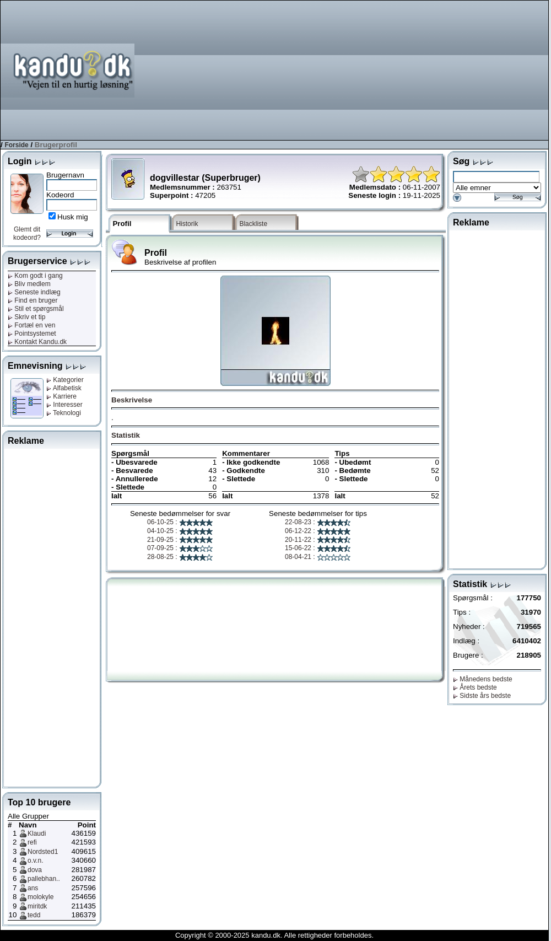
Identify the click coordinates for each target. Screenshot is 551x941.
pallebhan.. (44, 879)
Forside (16, 145)
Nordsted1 (43, 852)
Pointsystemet (32, 333)
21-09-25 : (180, 540)
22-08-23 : (318, 522)
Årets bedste (475, 687)
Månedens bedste (482, 679)
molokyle (40, 897)
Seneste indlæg (34, 292)
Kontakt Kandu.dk (37, 342)
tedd (34, 915)
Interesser (64, 404)
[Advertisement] (478, 69)
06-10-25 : (180, 522)
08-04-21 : (318, 557)
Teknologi (63, 413)
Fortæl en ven (31, 325)
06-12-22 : (318, 531)
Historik (187, 224)
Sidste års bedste (482, 696)
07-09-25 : (180, 548)
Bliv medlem (29, 284)
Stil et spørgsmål (36, 309)
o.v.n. (35, 860)
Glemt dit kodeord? (27, 233)
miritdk (37, 906)
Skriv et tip (26, 317)
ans (33, 888)
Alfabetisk (64, 388)
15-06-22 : (318, 548)
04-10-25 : (180, 531)
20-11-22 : (318, 540)
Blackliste (253, 224)
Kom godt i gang (35, 275)
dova (35, 870)
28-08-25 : (180, 557)
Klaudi (37, 833)
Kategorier (65, 380)
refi (32, 842)
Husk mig (72, 217)
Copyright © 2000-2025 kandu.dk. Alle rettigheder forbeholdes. (274, 935)
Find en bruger (32, 300)
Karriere (61, 396)
